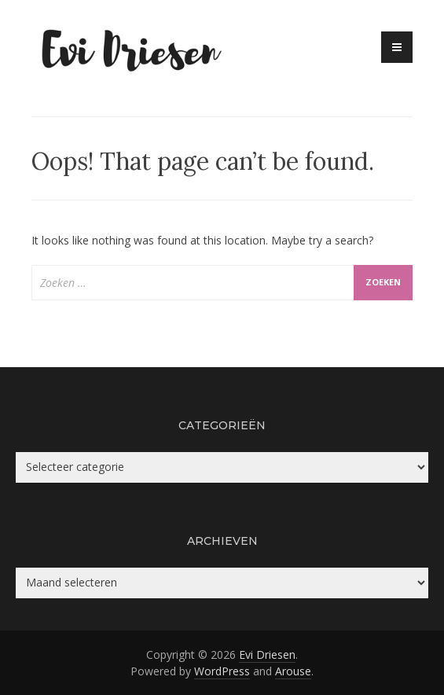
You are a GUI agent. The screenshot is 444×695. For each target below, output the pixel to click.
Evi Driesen (267, 654)
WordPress (222, 671)
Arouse (293, 671)
